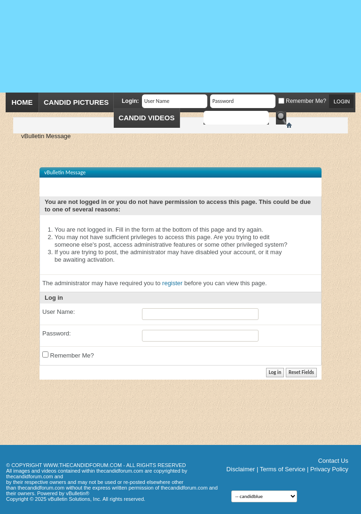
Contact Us (333, 460)
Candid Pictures (76, 102)
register (172, 283)
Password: (56, 333)
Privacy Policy (329, 469)
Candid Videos (146, 118)
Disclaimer (241, 469)
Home (22, 102)
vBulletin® (77, 493)
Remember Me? (302, 101)
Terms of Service (283, 469)
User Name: (58, 311)
